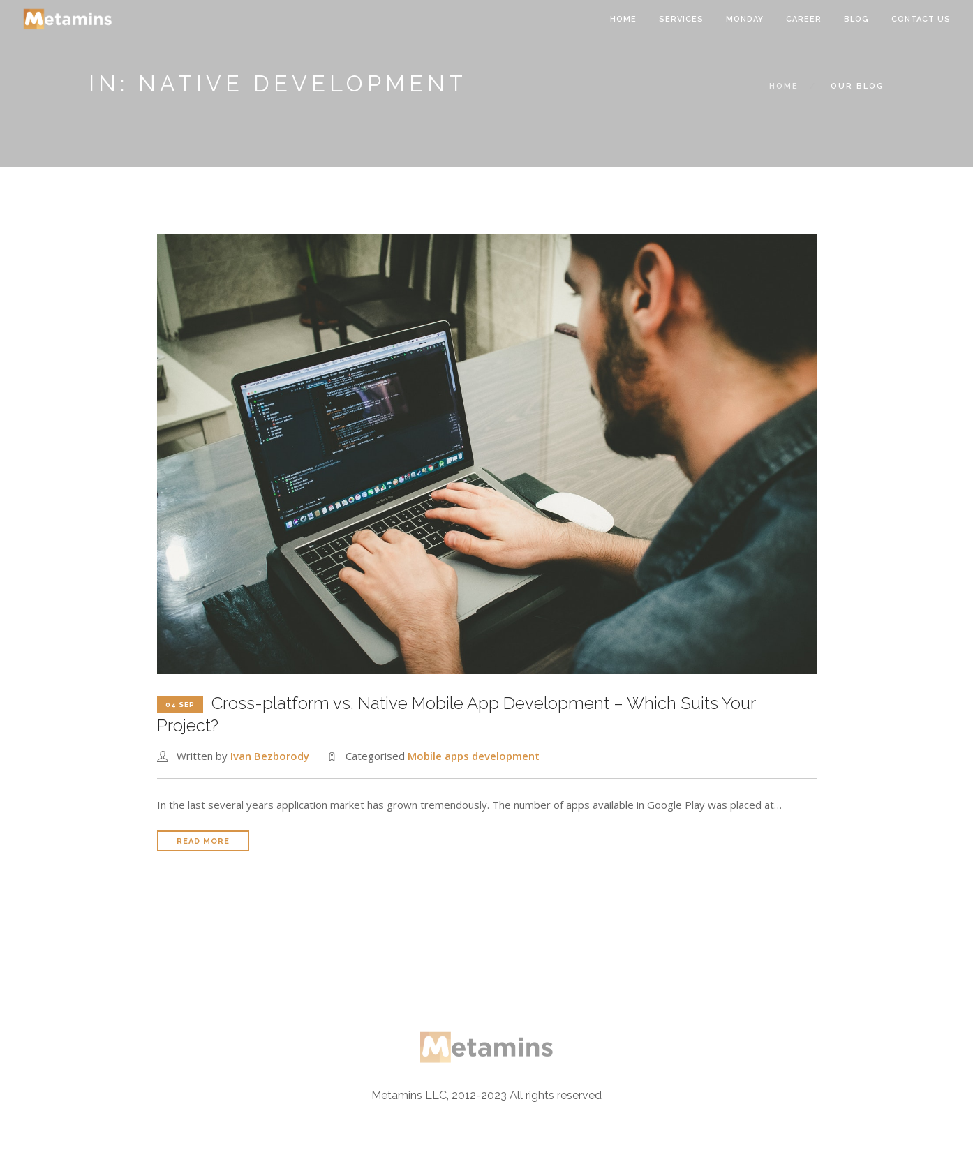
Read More (203, 841)
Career (804, 19)
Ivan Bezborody (269, 756)
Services (681, 19)
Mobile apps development (474, 756)
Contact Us (921, 19)
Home (623, 19)
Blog (856, 19)
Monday (745, 19)
